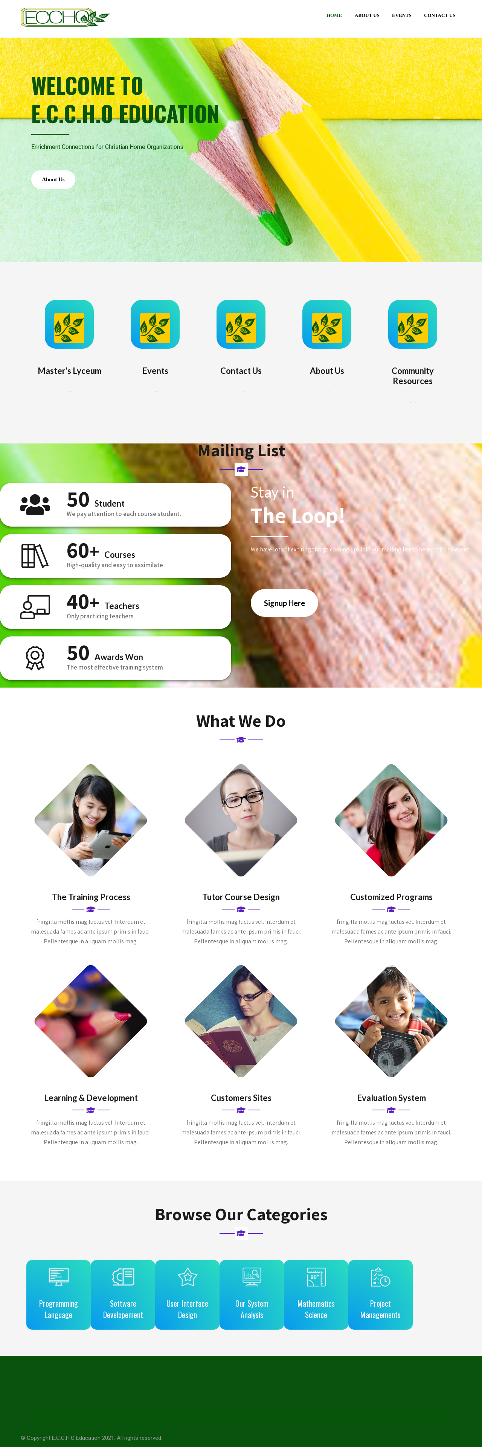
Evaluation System (391, 1105)
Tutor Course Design (241, 905)
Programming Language (58, 1311)
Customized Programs (391, 905)
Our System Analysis (276, 1311)
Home (334, 15)
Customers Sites (241, 1105)
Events (402, 15)
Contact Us (440, 15)
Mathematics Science (349, 1311)
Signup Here (284, 610)
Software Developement (131, 1311)
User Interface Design (204, 1311)
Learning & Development (91, 1105)
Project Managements (422, 1311)
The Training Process (91, 905)
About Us (367, 15)
